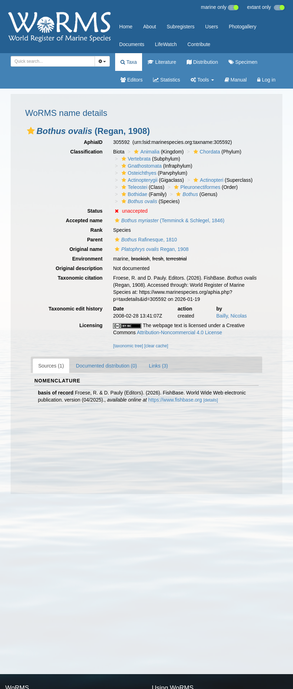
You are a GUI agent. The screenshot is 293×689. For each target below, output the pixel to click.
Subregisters (181, 26)
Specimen (243, 62)
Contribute (198, 44)
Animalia (145, 152)
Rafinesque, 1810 (145, 239)
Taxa (128, 62)
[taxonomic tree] (128, 345)
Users (211, 26)
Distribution (202, 62)
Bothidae (133, 194)
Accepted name (84, 220)
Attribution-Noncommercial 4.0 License (179, 332)
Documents (132, 44)
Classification (86, 152)
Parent (95, 239)
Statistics (166, 80)
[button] (30, 131)
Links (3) (158, 366)
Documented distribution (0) (106, 366)
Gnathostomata (141, 166)
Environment (87, 259)
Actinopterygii (139, 180)
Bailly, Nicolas (231, 316)
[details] (210, 400)
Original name (85, 249)
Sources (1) (51, 366)
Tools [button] (202, 80)
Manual (236, 80)
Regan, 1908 (150, 249)
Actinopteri (207, 180)
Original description (79, 268)
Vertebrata (135, 159)
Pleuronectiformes (196, 187)
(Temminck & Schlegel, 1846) (168, 220)
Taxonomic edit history (75, 309)
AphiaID (93, 142)
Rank (96, 230)
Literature (161, 62)
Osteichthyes (138, 173)
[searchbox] (51, 61)
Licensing (90, 325)
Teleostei (133, 187)
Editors (131, 80)
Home (126, 26)
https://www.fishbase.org (175, 400)
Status (95, 211)
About (149, 26)
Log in (266, 80)
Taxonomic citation (80, 278)
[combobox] (53, 61)
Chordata (206, 152)
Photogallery (243, 26)
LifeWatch (166, 44)
